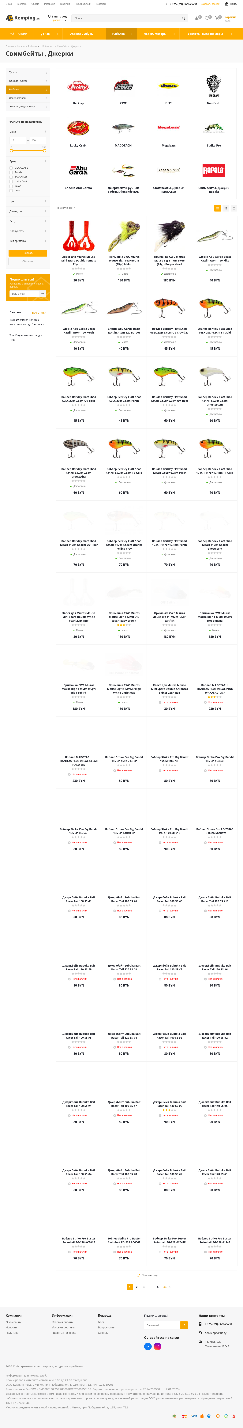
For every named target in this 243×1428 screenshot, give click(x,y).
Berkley (78, 103)
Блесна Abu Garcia (78, 188)
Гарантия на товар (64, 1332)
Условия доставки (63, 1327)
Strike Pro (214, 145)
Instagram (157, 1346)
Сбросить (27, 261)
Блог (101, 1322)
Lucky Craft (78, 145)
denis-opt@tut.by (215, 1332)
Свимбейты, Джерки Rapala (214, 189)
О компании (13, 1322)
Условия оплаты (62, 1322)
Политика (12, 1332)
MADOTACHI (123, 145)
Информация (62, 1315)
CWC (123, 103)
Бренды (103, 1332)
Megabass (169, 145)
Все (165, 1287)
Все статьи (39, 312)
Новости (11, 1327)
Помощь (105, 1315)
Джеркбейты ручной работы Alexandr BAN (123, 189)
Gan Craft (214, 103)
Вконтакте (148, 1346)
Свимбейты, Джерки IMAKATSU (168, 189)
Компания (14, 1315)
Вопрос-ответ (107, 1327)
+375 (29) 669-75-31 (218, 1324)
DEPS (168, 103)
